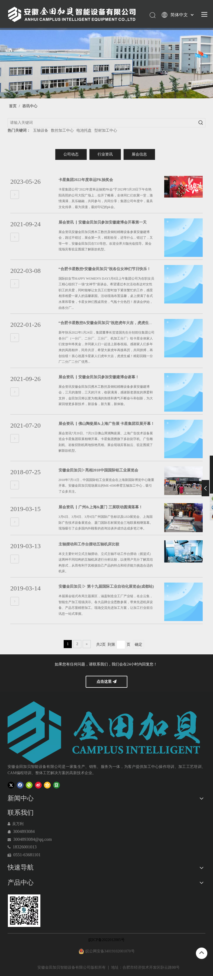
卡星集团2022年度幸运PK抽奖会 (86, 180)
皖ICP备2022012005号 (106, 940)
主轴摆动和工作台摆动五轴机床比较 (89, 544)
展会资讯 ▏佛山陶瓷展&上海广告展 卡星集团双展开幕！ (107, 424)
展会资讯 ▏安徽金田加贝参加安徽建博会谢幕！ (99, 377)
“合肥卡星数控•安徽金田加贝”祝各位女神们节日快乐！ (105, 269)
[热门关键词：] (200, 122)
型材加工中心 (105, 130)
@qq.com (43, 839)
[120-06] (24, 910)
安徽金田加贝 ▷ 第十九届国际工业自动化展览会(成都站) (106, 586)
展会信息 (139, 154)
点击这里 (106, 682)
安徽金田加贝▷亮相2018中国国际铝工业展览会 (98, 470)
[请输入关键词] (102, 122)
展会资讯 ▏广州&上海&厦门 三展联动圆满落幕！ (101, 507)
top (201, 953)
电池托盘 (84, 130)
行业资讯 (105, 154)
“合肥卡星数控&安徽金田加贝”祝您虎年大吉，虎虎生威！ (108, 323)
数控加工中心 (62, 130)
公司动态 (71, 154)
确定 (138, 644)
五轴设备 (40, 130)
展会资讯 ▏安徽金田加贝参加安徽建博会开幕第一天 (103, 222)
